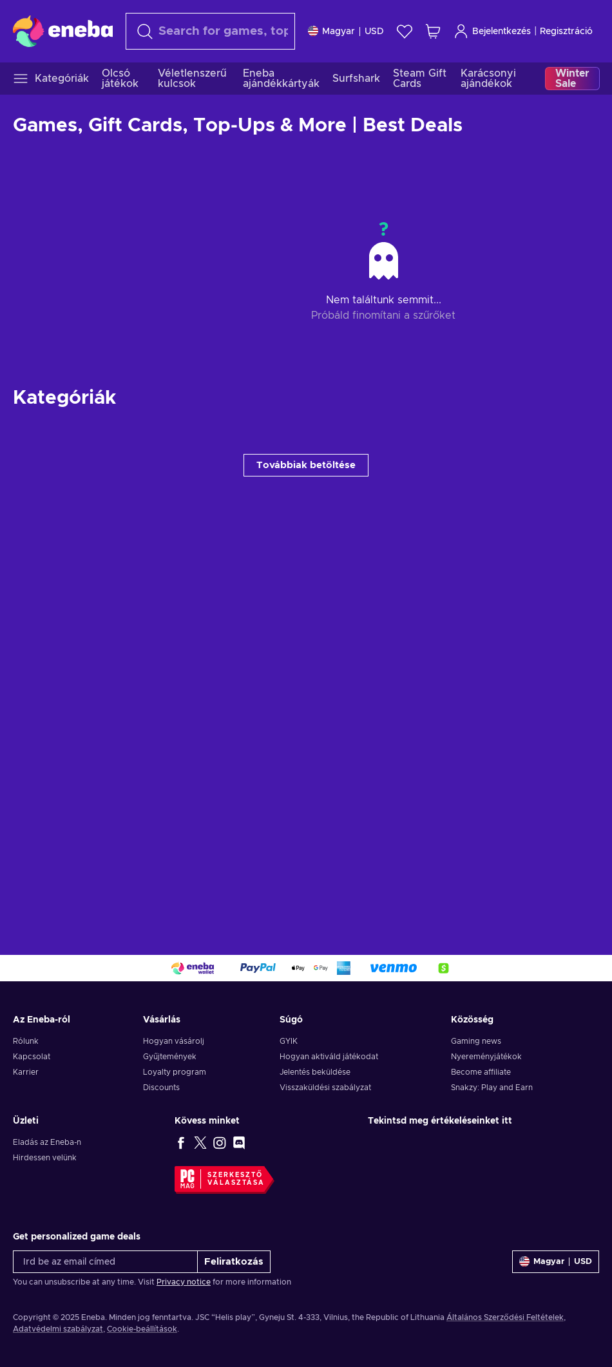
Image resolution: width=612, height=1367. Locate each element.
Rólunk (26, 1041)
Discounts (161, 1087)
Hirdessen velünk (45, 1158)
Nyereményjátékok (486, 1057)
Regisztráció (566, 31)
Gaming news (476, 1041)
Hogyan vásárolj (173, 1041)
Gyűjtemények (169, 1057)
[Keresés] (210, 31)
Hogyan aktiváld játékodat (329, 1057)
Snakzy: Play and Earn (492, 1087)
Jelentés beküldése (315, 1072)
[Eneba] (63, 30)
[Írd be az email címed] (105, 1261)
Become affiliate (481, 1072)
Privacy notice (184, 1282)
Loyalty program (174, 1072)
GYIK (289, 1041)
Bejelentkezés (492, 31)
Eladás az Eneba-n (47, 1142)
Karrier (26, 1072)
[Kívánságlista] (404, 31)
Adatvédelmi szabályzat (58, 1329)
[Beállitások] (345, 31)
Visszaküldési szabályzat (325, 1087)
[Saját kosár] (433, 31)
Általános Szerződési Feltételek (505, 1317)
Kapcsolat (31, 1057)
